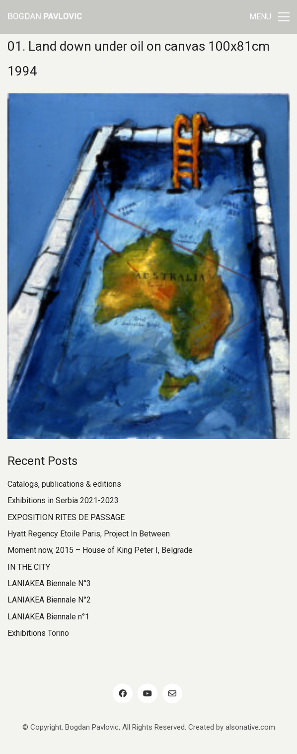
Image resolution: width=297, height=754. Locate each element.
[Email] (172, 693)
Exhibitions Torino (38, 633)
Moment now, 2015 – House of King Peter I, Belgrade (100, 550)
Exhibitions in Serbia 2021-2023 (63, 500)
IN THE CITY (28, 567)
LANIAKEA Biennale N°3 (49, 583)
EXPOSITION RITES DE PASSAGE (66, 517)
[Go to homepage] (44, 17)
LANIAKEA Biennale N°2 (49, 599)
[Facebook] (123, 693)
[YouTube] (147, 693)
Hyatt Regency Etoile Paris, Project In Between (88, 533)
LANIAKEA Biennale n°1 (48, 616)
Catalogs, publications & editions (64, 484)
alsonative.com (250, 727)
